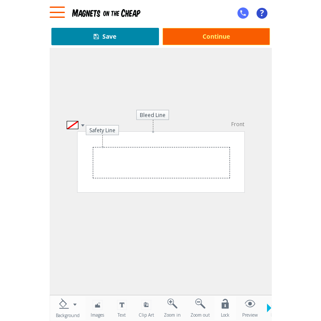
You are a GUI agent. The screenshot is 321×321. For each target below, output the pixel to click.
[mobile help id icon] (243, 13)
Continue (216, 36)
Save (105, 36)
